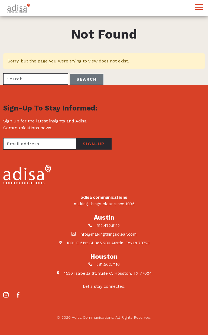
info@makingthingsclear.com (108, 234)
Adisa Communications (18, 8)
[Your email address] (39, 144)
